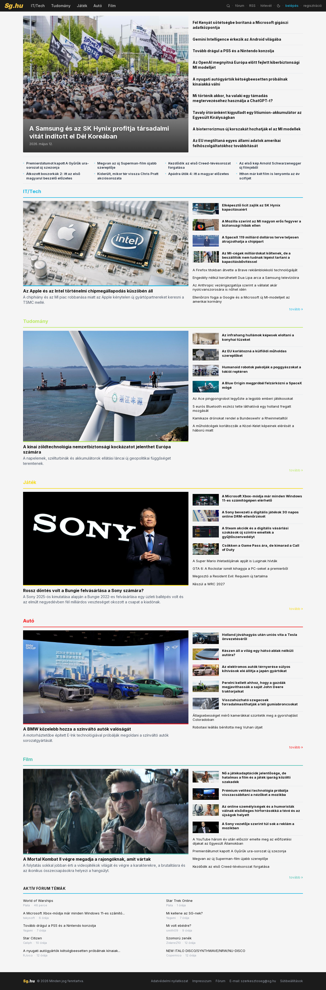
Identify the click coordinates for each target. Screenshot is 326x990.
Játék (82, 5)
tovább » (296, 309)
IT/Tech (38, 5)
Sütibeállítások (291, 981)
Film (112, 5)
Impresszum (201, 981)
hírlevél (266, 6)
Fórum (220, 981)
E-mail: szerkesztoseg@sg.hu (253, 981)
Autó (98, 5)
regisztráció (312, 6)
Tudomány (60, 5)
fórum (239, 6)
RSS (252, 6)
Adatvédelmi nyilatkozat (169, 981)
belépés (291, 6)
